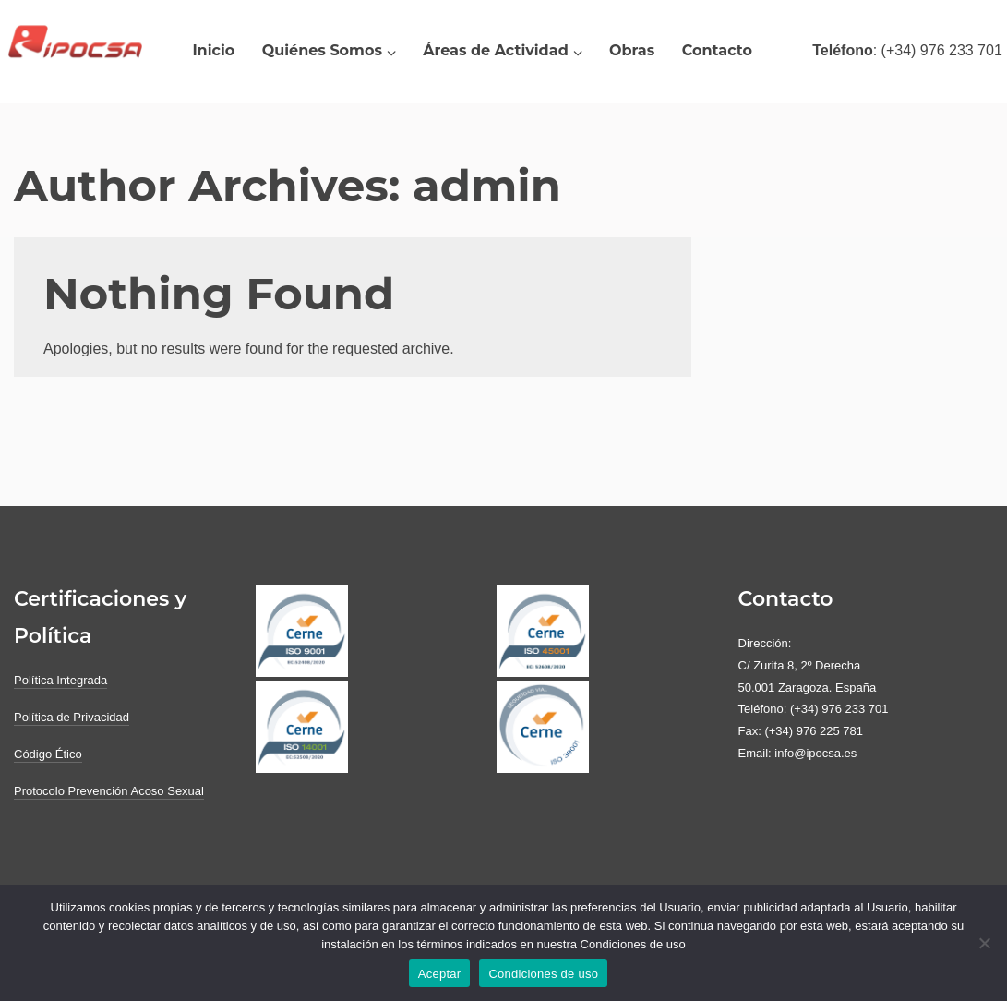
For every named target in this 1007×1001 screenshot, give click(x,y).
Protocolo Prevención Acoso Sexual (109, 791)
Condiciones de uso (543, 974)
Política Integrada (60, 680)
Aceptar (440, 974)
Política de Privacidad (71, 717)
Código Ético (48, 754)
